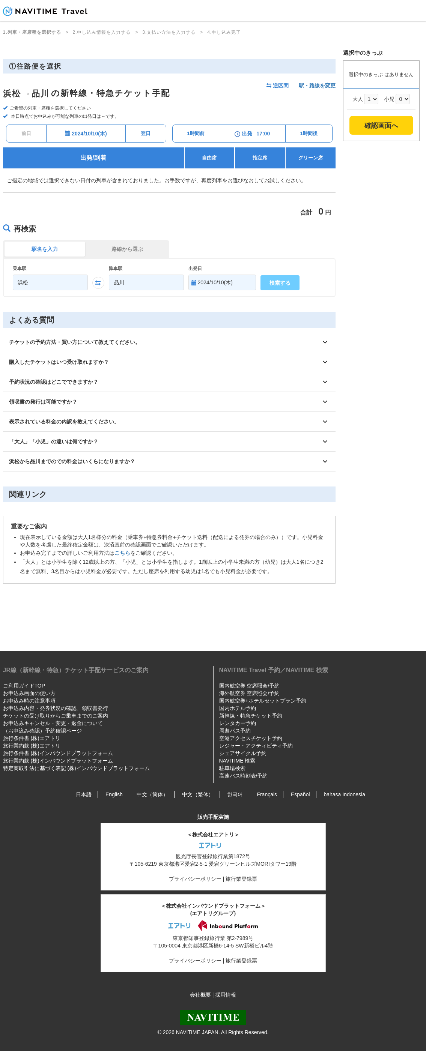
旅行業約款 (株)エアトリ (31, 746)
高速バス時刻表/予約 (243, 776)
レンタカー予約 (237, 723)
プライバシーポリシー (195, 879)
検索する (280, 283)
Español (300, 794)
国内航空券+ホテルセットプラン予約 (262, 701)
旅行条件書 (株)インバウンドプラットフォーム (58, 753)
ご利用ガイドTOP (24, 686)
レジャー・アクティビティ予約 (256, 746)
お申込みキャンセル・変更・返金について (53, 723)
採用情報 (225, 995)
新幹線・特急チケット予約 (250, 716)
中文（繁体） (198, 794)
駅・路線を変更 (317, 86)
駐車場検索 (232, 768)
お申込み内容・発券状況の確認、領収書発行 (55, 708)
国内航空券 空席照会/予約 (249, 686)
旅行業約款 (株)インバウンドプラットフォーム (58, 761)
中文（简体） (152, 794)
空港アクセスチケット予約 (250, 738)
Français (267, 794)
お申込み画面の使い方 (29, 693)
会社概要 (200, 995)
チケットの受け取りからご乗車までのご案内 (55, 716)
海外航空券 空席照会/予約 (249, 693)
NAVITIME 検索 (237, 761)
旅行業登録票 (241, 879)
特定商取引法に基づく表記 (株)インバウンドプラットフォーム (76, 768)
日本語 (84, 794)
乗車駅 (19, 268)
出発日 (195, 268)
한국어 (235, 794)
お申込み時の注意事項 (29, 701)
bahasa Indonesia (344, 794)
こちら (122, 553)
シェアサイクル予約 (242, 753)
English (114, 794)
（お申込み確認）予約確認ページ (42, 731)
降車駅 (115, 268)
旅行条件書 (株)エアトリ (31, 738)
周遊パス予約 (235, 731)
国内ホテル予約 (237, 708)
